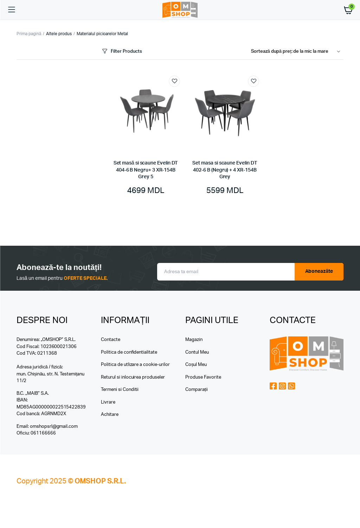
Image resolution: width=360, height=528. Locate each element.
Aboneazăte (319, 271)
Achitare (109, 414)
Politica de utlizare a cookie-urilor (135, 364)
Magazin (193, 339)
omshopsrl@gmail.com (54, 426)
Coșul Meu (196, 364)
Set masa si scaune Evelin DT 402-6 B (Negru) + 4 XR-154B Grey (224, 170)
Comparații (196, 389)
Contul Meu (197, 352)
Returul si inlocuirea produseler (133, 377)
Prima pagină (29, 34)
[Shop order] (297, 51)
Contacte (110, 339)
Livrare (108, 402)
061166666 (43, 433)
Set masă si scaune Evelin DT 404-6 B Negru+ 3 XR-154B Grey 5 (146, 170)
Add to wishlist (174, 81)
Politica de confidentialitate (129, 352)
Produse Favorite (203, 377)
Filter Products (121, 51)
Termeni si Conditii (120, 389)
